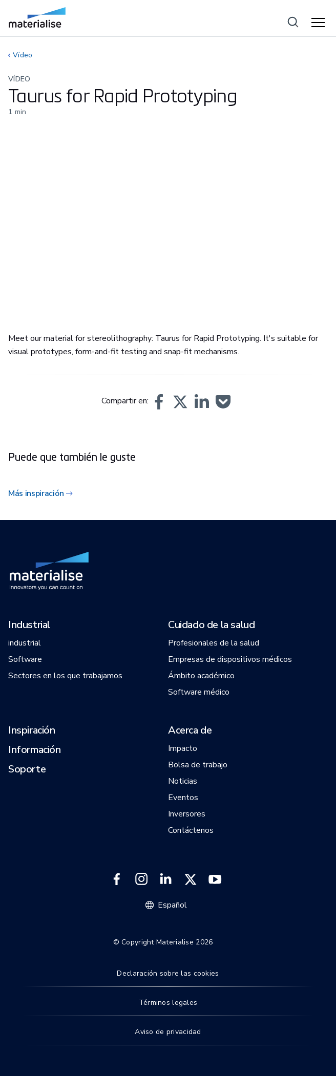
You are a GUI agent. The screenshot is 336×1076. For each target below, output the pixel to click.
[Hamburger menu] (319, 23)
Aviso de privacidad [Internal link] (168, 1032)
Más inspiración (36, 493)
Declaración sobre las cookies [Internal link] (168, 973)
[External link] (117, 879)
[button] (159, 402)
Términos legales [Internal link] (168, 1002)
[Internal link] (37, 17)
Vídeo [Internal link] (22, 55)
